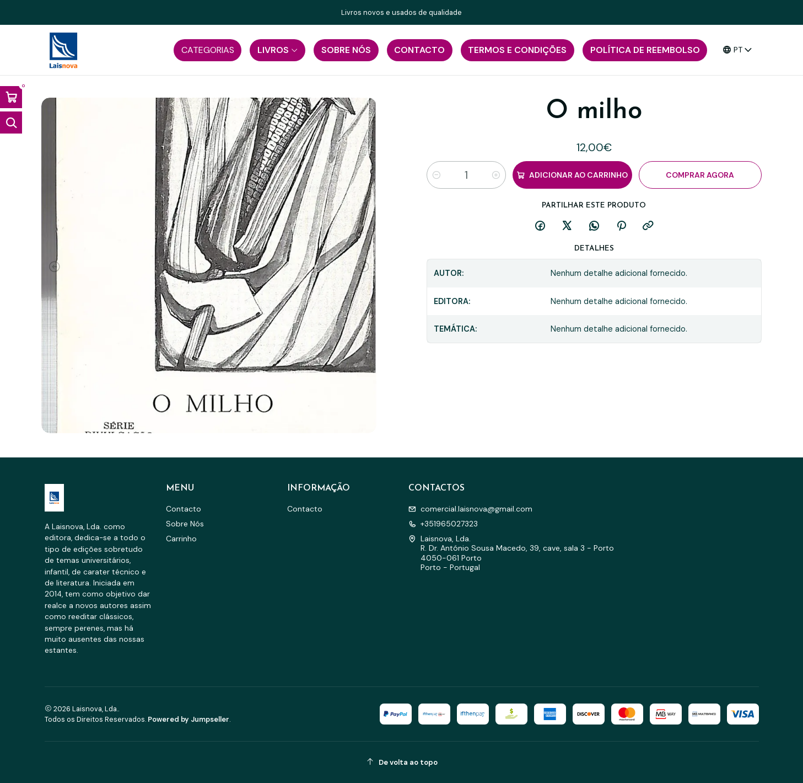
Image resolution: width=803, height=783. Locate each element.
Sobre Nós (185, 524)
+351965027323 (443, 524)
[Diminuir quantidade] (436, 175)
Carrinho (181, 539)
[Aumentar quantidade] (496, 175)
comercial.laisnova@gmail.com (470, 509)
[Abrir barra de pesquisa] (11, 122)
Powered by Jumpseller (188, 719)
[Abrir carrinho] (11, 97)
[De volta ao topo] (402, 762)
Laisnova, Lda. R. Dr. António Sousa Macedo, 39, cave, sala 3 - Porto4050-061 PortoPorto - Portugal (511, 553)
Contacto (183, 509)
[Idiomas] (737, 50)
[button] (207, 50)
